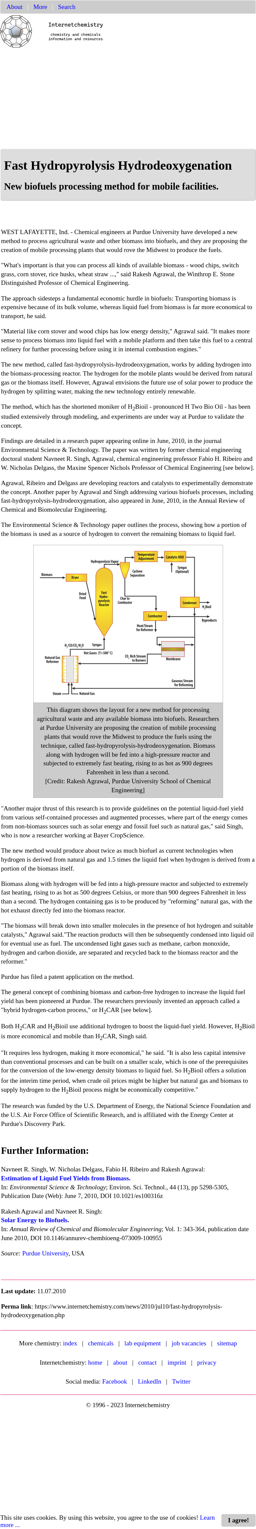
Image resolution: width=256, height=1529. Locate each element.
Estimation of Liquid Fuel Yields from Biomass (65, 1178)
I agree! (238, 1520)
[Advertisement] (128, 98)
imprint (176, 1362)
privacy (206, 1362)
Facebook (114, 1381)
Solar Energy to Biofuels (34, 1220)
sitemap (227, 1343)
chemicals (101, 1343)
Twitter (181, 1381)
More (40, 6)
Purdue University (45, 1253)
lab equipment (143, 1343)
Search (66, 6)
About (15, 6)
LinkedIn (149, 1381)
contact (147, 1362)
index (70, 1343)
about (120, 1362)
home (95, 1362)
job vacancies (189, 1343)
